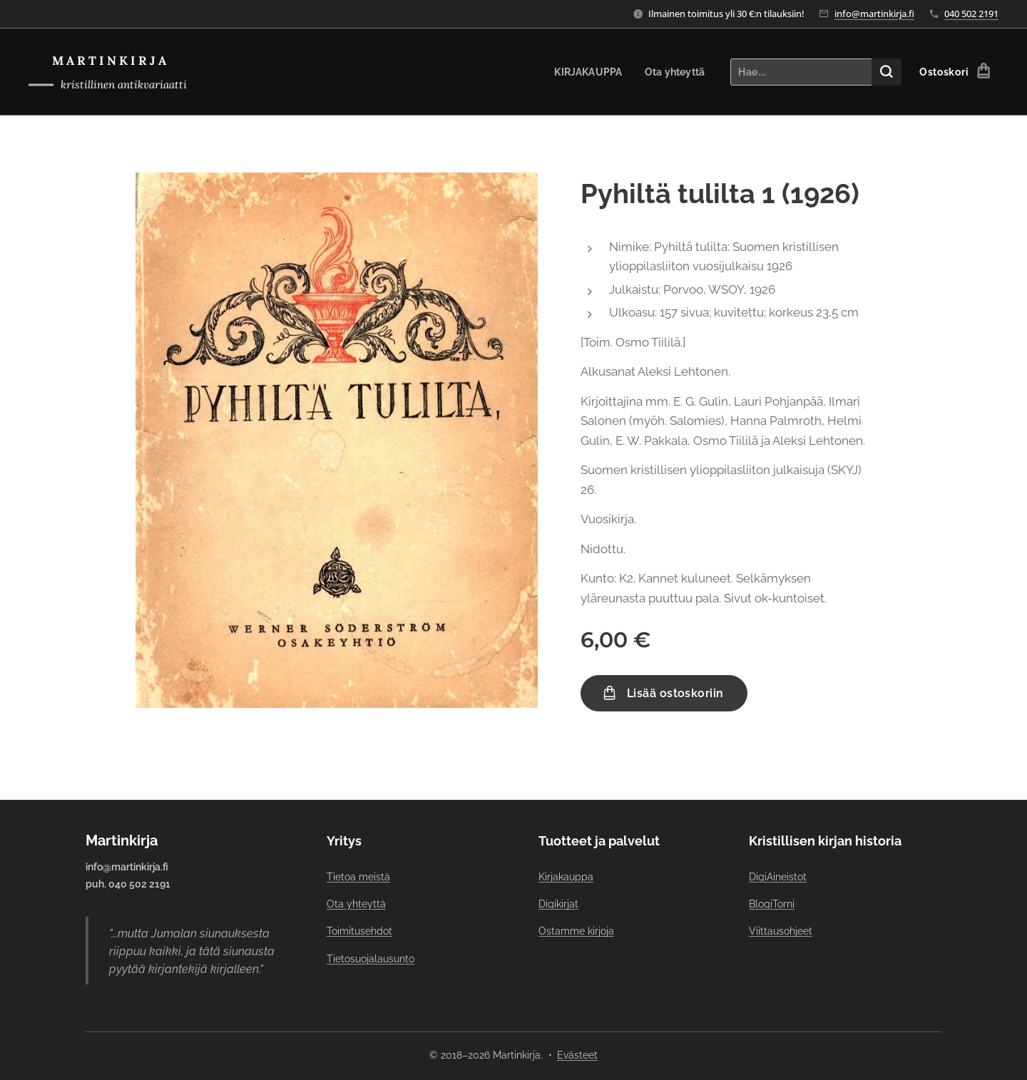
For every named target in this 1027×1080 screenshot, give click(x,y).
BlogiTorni (771, 904)
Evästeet (577, 1055)
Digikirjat (558, 904)
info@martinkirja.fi (874, 13)
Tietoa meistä (358, 877)
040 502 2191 (971, 13)
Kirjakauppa (565, 877)
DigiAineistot (778, 877)
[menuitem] (585, 72)
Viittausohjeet (780, 931)
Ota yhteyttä (356, 904)
